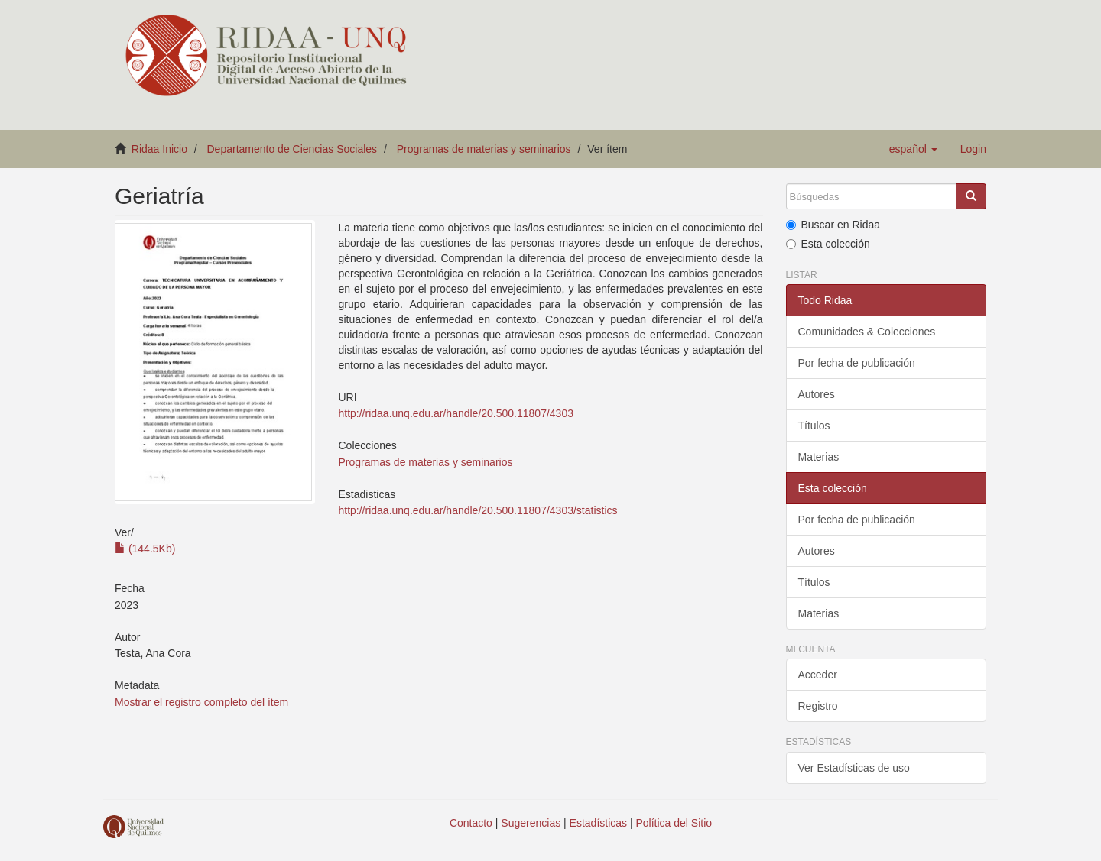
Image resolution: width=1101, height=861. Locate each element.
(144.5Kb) (145, 548)
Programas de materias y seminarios (484, 149)
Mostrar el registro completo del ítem (201, 702)
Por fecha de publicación (856, 363)
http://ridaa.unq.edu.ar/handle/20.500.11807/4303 (455, 413)
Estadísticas (598, 823)
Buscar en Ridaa (833, 224)
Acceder (817, 674)
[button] (913, 149)
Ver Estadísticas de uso (854, 768)
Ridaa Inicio (159, 149)
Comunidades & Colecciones (867, 331)
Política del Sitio (674, 823)
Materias (819, 457)
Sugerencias (530, 823)
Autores (816, 394)
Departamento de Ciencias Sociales (292, 149)
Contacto (471, 823)
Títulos (814, 425)
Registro (818, 706)
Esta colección (828, 244)
